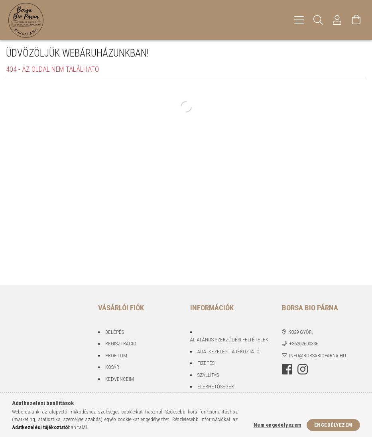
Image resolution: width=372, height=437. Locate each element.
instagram (302, 369)
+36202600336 (303, 344)
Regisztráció (120, 344)
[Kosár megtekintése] (356, 20)
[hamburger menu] (299, 20)
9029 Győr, (301, 332)
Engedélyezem (333, 425)
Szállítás (208, 375)
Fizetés (206, 363)
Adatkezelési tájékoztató (228, 352)
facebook (287, 369)
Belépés (114, 332)
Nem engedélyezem (277, 425)
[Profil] (337, 20)
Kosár (112, 367)
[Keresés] (318, 20)
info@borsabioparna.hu (317, 356)
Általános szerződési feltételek (229, 340)
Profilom (116, 356)
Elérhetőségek (215, 387)
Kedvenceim (119, 379)
